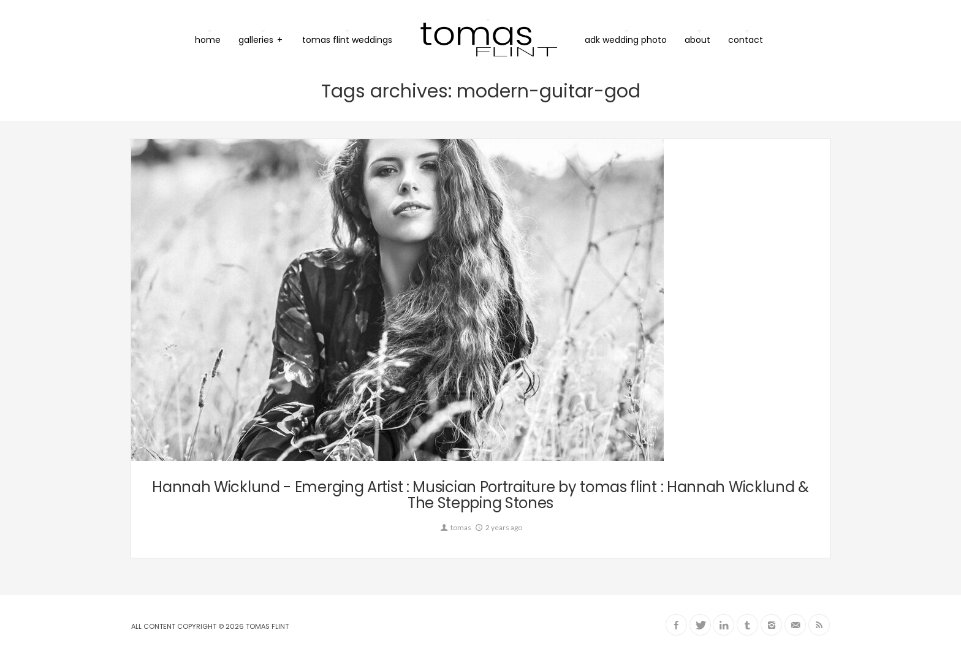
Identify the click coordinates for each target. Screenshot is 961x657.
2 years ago (498, 527)
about (697, 40)
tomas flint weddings (347, 40)
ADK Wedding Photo (626, 40)
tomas (455, 527)
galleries (260, 39)
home (208, 40)
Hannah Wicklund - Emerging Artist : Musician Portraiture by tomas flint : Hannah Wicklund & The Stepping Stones (480, 495)
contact (745, 40)
